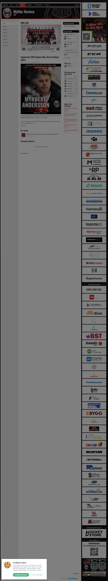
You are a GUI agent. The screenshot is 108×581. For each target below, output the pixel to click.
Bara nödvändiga (37, 575)
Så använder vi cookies (34, 570)
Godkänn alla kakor (21, 575)
